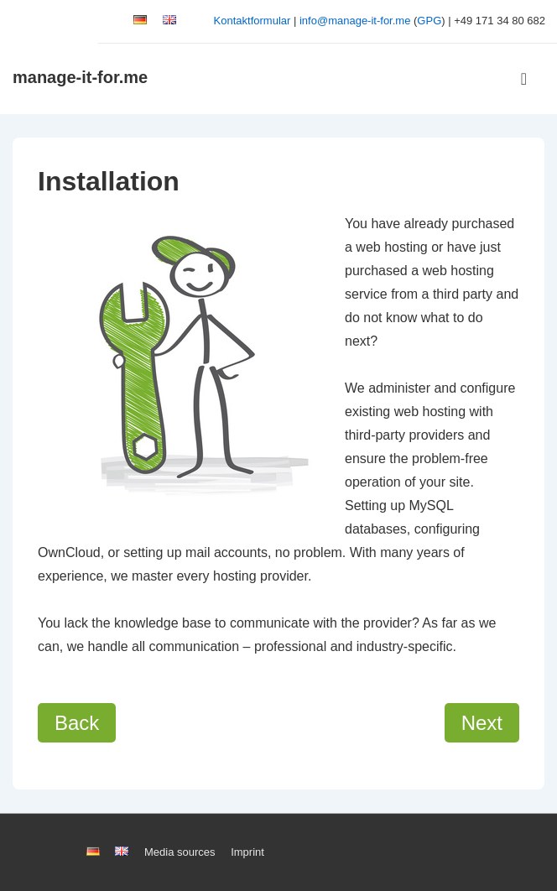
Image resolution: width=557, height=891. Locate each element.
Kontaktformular (252, 20)
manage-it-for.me (80, 77)
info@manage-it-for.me (354, 20)
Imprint (247, 852)
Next (481, 722)
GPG (429, 20)
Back (77, 722)
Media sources (180, 852)
